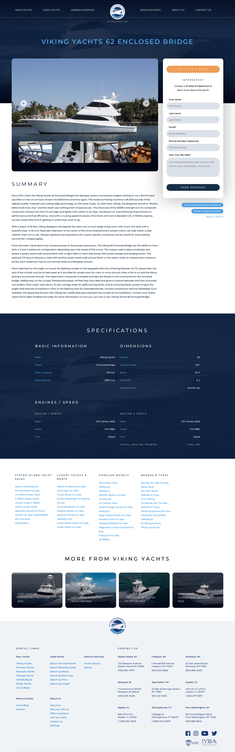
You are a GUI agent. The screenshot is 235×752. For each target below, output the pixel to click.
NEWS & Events (150, 10)
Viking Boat (21, 523)
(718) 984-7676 (126, 670)
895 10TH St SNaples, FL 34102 (127, 716)
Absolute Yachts (25, 671)
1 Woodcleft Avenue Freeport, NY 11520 (163, 665)
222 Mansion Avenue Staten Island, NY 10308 (131, 665)
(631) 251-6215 (159, 695)
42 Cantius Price (108, 503)
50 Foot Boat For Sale (27, 490)
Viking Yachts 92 (150, 527)
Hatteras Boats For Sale (70, 510)
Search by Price (59, 679)
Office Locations (59, 713)
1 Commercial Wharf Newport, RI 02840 (129, 690)
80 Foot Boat (22, 519)
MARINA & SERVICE (83, 10)
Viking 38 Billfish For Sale (113, 523)
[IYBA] (209, 742)
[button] (23, 103)
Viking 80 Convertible (153, 515)
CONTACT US (203, 10)
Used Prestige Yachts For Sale (116, 507)
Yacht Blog (22, 705)
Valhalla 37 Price (150, 507)
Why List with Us (59, 709)
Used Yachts (57, 656)
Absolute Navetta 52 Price (30, 510)
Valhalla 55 (147, 519)
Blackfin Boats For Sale (112, 495)
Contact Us (56, 721)
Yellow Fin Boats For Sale (71, 486)
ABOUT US (178, 10)
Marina (88, 667)
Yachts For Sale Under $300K (31, 514)
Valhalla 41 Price (150, 495)
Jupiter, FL (192, 682)
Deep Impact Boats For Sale (115, 515)
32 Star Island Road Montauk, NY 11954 (196, 665)
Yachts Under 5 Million (27, 502)
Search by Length (60, 683)
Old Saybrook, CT (161, 707)
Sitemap (54, 725)
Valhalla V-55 (64, 519)
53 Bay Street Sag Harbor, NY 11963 (166, 690)
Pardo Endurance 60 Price (156, 511)
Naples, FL (124, 707)
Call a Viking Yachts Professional (202, 205)
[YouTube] (205, 733)
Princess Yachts (25, 667)
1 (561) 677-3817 (194, 695)
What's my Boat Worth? (207, 211)
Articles (20, 709)
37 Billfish (104, 539)
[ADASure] (192, 743)
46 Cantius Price (108, 482)
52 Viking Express (151, 523)
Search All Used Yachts (63, 663)
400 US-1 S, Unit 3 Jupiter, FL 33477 (195, 690)
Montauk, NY (193, 656)
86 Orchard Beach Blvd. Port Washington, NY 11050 (201, 716)
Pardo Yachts (23, 683)
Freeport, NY (159, 656)
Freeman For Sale (109, 535)
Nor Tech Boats (149, 490)
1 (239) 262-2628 (127, 721)
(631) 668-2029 (194, 670)
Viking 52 (104, 511)
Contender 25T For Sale (154, 503)
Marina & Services (94, 656)
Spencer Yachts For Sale (70, 514)
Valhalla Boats (24, 679)
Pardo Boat (147, 486)
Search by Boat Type (61, 675)
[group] (85, 115)
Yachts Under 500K (26, 506)
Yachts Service (92, 663)
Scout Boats (23, 687)
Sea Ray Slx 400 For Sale (155, 482)
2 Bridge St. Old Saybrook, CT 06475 (165, 716)
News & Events (24, 698)
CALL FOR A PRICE (193, 69)
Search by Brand (59, 671)
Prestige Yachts (25, 675)
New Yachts (23, 656)
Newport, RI (124, 682)
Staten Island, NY (127, 656)
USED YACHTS (51, 10)
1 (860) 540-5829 (161, 721)
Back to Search (214, 216)
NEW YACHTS (23, 10)
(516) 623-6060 (160, 670)
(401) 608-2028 (126, 695)
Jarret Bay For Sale (67, 490)
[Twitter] (214, 733)
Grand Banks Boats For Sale (73, 523)
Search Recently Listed (63, 667)
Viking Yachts (24, 663)
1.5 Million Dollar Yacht (27, 494)
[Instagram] (196, 733)
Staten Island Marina (26, 486)
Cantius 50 (105, 499)
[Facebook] (188, 733)
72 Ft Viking (148, 499)
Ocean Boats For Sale (69, 494)
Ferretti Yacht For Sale (111, 519)
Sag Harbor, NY (160, 682)
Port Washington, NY (198, 707)
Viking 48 (104, 486)
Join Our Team (58, 717)
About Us (55, 698)
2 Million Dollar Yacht (27, 498)
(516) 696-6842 (194, 721)
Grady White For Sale (69, 527)
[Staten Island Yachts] (117, 13)
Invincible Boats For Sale (71, 506)
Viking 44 (104, 490)
